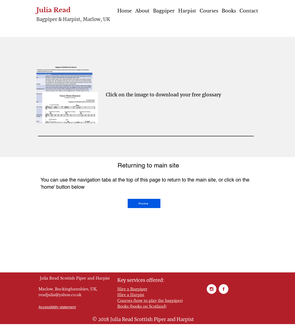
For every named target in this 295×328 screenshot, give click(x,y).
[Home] (144, 203)
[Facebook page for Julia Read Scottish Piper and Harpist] (223, 289)
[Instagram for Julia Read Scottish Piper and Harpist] (211, 289)
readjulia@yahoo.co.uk (59, 294)
